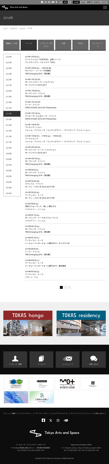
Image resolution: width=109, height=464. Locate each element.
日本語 (76, 2)
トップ (5, 28)
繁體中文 (90, 2)
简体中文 (97, 2)
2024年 (9, 68)
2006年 (9, 170)
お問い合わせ (94, 364)
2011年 (9, 142)
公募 (63, 43)
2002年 (9, 193)
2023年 (9, 74)
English (83, 2)
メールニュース (67, 364)
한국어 (104, 2)
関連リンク (16, 413)
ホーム (7, 413)
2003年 (9, 187)
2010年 (9, 148)
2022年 (9, 79)
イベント (22, 28)
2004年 (9, 182)
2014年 (9, 125)
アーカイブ (13, 28)
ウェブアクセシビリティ (60, 413)
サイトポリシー (27, 413)
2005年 (9, 176)
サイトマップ (75, 413)
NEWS (80, 43)
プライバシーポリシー (42, 413)
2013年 (9, 131)
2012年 (9, 136)
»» (69, 287)
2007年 (9, 165)
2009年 (9, 153)
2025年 (9, 62)
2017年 (9, 108)
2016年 (9, 113)
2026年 (9, 57)
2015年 (9, 119)
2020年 (9, 91)
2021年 (9, 85)
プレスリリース (97, 45)
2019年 (9, 96)
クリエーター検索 (15, 364)
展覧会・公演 (11, 43)
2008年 (9, 159)
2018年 (9, 102)
